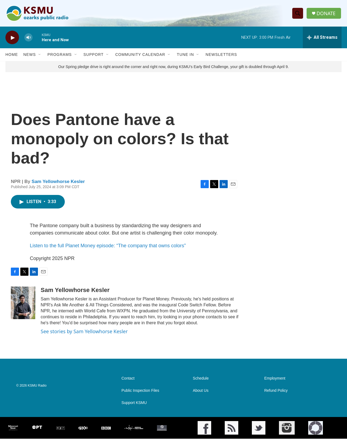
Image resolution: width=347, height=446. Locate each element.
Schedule (200, 386)
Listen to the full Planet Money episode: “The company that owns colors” (108, 253)
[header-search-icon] (298, 14)
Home (11, 56)
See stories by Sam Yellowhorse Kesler (84, 338)
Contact (127, 386)
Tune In (185, 56)
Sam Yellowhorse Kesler (58, 188)
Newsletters (221, 56)
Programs (59, 56)
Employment (274, 386)
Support (93, 56)
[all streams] (322, 39)
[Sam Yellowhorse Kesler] (23, 310)
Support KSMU (134, 410)
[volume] (28, 39)
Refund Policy (276, 398)
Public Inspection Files (140, 398)
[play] (12, 39)
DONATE (326, 14)
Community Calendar (140, 56)
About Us (200, 398)
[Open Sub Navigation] (40, 56)
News (29, 56)
